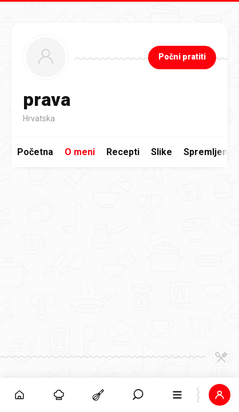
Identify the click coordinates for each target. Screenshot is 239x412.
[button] (219, 395)
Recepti (123, 151)
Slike (161, 151)
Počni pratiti (182, 56)
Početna (35, 151)
